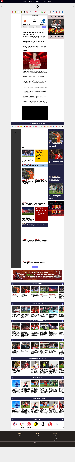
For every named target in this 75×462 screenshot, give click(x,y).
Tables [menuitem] (37, 1)
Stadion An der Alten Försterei (34, 16)
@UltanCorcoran (33, 30)
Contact (19, 436)
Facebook (55, 436)
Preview (37, 26)
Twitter (55, 435)
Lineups (24, 26)
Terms (37, 435)
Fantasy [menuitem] (44, 1)
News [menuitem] (24, 1)
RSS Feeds (55, 438)
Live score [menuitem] (31, 1)
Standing (31, 26)
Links (55, 440)
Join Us (19, 438)
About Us (19, 435)
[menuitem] (11, 1)
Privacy (37, 436)
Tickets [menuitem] (50, 1)
